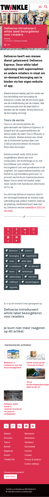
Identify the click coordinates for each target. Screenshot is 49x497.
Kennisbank (30, 446)
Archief (7, 446)
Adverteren (30, 438)
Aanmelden (10, 476)
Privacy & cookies (33, 459)
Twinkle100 (9, 459)
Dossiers (8, 438)
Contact (28, 455)
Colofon (28, 451)
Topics (7, 442)
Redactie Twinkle (20, 41)
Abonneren (29, 433)
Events (7, 455)
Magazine (8, 451)
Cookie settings (32, 464)
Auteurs (7, 433)
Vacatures (29, 442)
